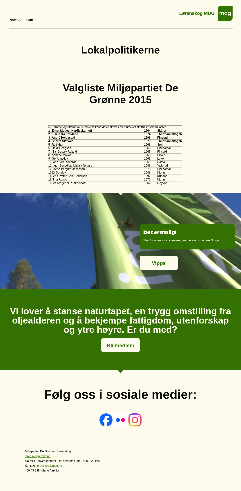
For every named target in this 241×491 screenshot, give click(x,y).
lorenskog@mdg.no (37, 456)
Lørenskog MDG (197, 12)
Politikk (15, 20)
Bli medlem (120, 345)
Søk (29, 20)
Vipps (159, 263)
